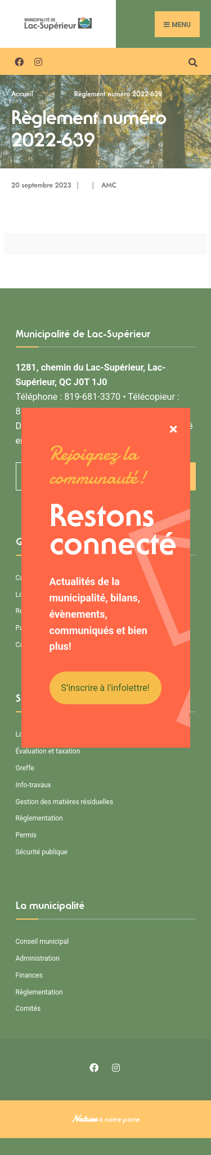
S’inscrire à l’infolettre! (105, 688)
